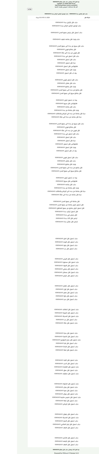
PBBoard (48, 453)
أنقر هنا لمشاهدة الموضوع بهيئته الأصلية (49, 7)
